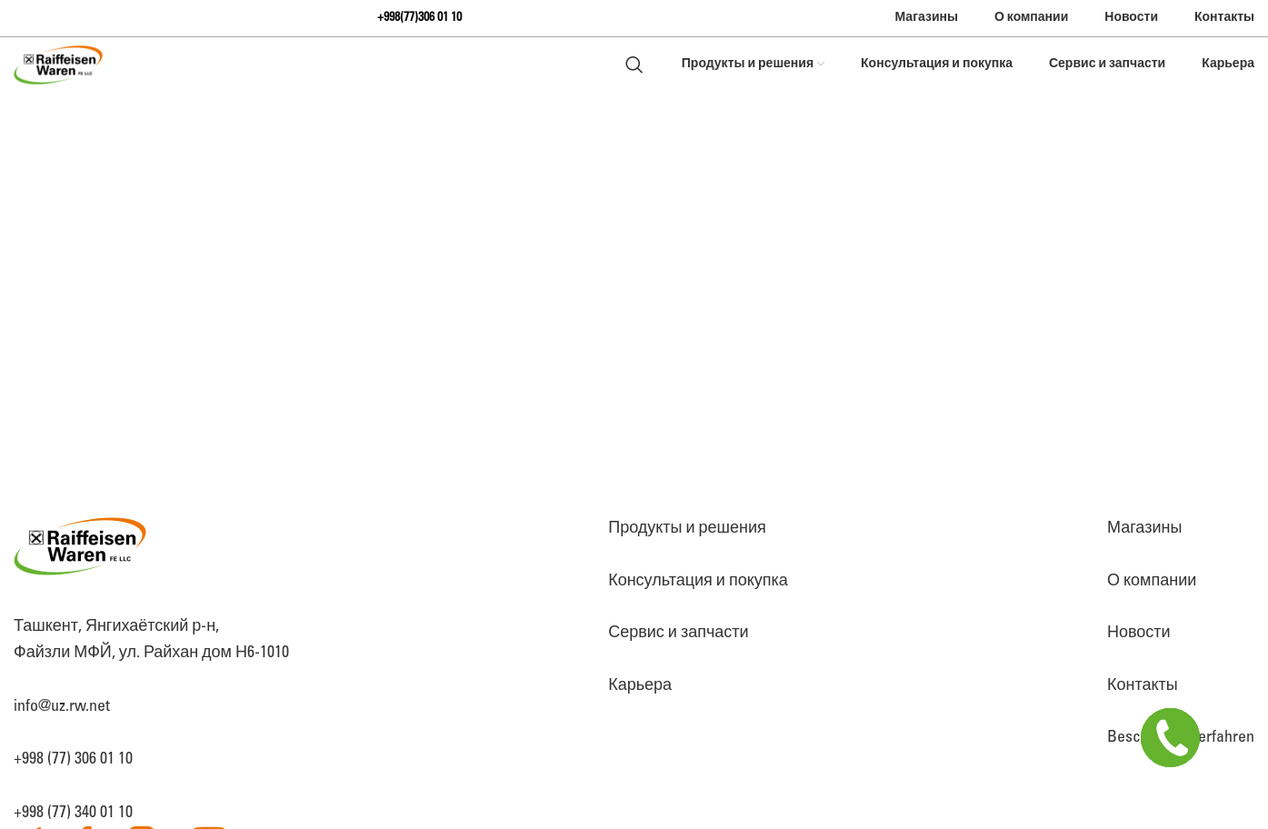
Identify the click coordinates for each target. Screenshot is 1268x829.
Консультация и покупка (698, 581)
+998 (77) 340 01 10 (73, 812)
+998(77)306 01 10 (419, 18)
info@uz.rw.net (62, 706)
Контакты (1142, 685)
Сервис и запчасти (678, 632)
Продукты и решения (687, 528)
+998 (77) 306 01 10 (73, 759)
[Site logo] (58, 64)
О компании (1151, 581)
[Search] (634, 64)
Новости (1139, 632)
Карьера (640, 685)
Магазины (1144, 528)
